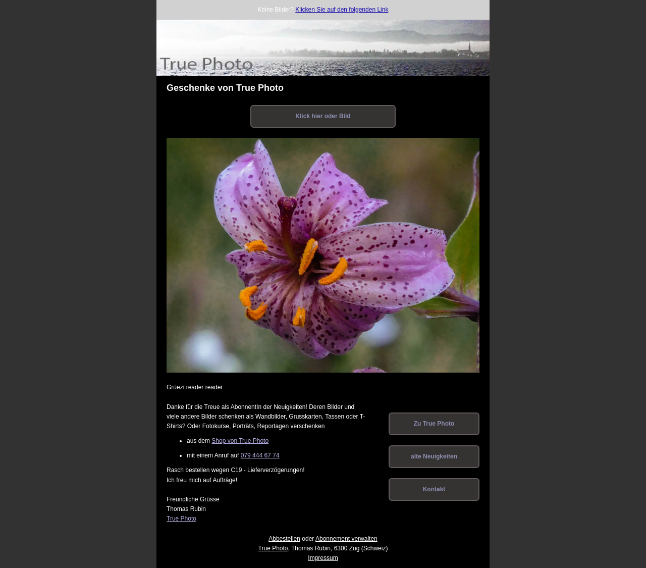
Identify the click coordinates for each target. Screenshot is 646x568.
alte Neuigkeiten (434, 456)
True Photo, (274, 548)
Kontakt (434, 489)
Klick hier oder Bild (322, 116)
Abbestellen (284, 538)
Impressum (323, 557)
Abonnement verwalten (346, 538)
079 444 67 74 (260, 455)
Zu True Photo (434, 423)
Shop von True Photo (239, 440)
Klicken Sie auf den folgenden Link (341, 9)
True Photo (181, 518)
